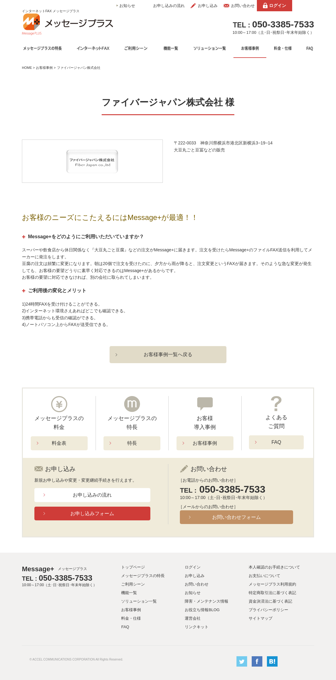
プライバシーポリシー (268, 609)
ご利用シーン (133, 584)
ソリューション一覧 (139, 601)
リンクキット (196, 627)
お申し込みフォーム (92, 513)
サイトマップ (260, 618)
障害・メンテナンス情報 (206, 601)
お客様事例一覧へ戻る (168, 354)
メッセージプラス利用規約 (272, 584)
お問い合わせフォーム (236, 517)
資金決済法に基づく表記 (270, 601)
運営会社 (193, 618)
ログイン (277, 5)
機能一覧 (129, 592)
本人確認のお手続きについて (274, 567)
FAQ (276, 442)
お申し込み (208, 5)
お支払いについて (264, 575)
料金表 (59, 443)
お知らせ (127, 5)
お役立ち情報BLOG (202, 609)
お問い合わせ (243, 5)
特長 (132, 443)
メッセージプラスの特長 (143, 575)
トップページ (133, 567)
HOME (27, 67)
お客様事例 (44, 67)
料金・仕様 (131, 618)
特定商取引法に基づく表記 (272, 592)
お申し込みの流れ (169, 5)
